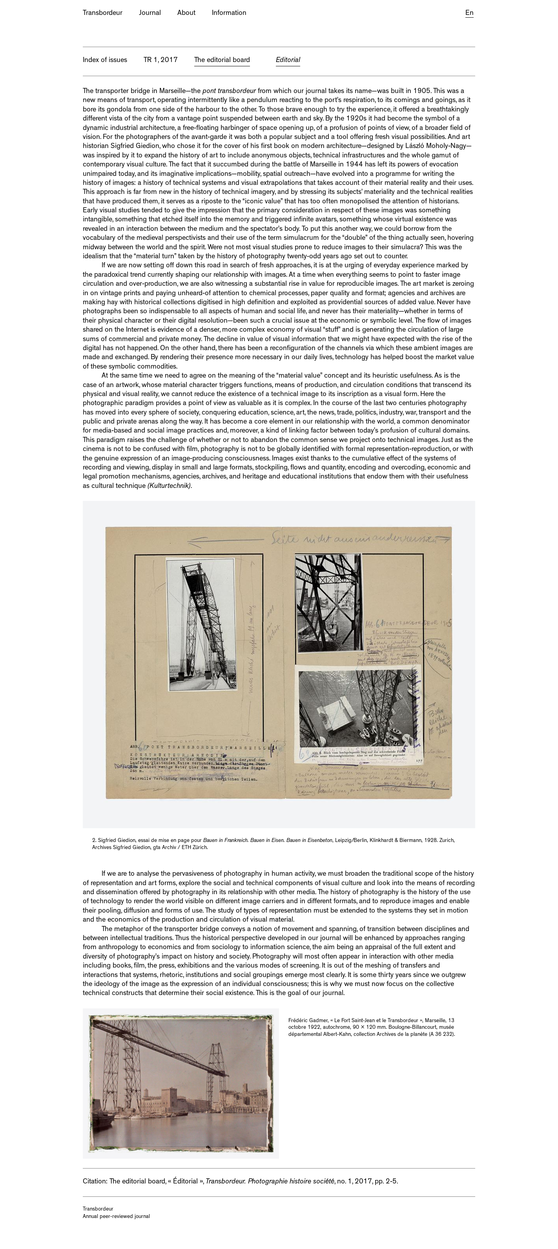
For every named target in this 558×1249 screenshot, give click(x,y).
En (469, 13)
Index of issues (105, 60)
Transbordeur (102, 13)
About (186, 13)
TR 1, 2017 (161, 60)
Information (229, 13)
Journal (150, 13)
